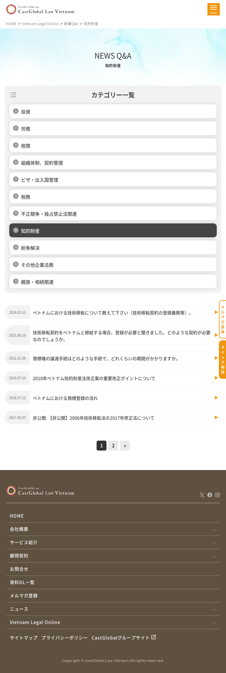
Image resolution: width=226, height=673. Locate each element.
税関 (25, 145)
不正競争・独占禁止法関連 (49, 213)
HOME (11, 23)
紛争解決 (30, 247)
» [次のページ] (125, 445)
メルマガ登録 (24, 595)
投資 (25, 111)
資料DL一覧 (22, 582)
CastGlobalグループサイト (121, 637)
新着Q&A (71, 23)
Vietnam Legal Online (40, 23)
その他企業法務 (37, 264)
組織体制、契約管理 (42, 162)
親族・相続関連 (37, 281)
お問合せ (19, 569)
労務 (25, 128)
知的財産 (30, 230)
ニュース (19, 609)
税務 (25, 196)
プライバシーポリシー (64, 637)
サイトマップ (24, 637)
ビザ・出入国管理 (39, 179)
